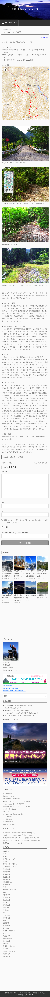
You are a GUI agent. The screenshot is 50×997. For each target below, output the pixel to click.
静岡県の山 (6, 956)
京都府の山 (6, 869)
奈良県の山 (6, 897)
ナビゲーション (11, 23)
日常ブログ (6, 915)
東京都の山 (6, 925)
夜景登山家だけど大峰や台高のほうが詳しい (19, 705)
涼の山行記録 (7, 685)
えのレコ (6, 811)
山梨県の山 (6, 905)
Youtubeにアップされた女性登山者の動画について (21, 713)
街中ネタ (6, 943)
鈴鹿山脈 (6, 949)
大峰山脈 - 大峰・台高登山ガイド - (14, 691)
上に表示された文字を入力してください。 (15, 533)
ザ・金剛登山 (7, 819)
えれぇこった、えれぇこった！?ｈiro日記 (16, 801)
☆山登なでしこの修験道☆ (11, 798)
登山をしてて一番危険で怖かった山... (42, 573)
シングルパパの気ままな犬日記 (13, 814)
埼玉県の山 (6, 884)
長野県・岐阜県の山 (9, 951)
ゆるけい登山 (14, 42)
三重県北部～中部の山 (10, 866)
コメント (4, 471)
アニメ (5, 854)
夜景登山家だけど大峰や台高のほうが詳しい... (7, 573)
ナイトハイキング (9, 859)
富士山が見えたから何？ (13, 708)
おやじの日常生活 (9, 824)
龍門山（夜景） (7, 463)
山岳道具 (6, 902)
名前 (2, 502)
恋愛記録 (6, 910)
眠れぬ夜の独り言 (9, 796)
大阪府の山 (6, 895)
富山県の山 (6, 900)
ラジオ (5, 861)
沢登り (5, 933)
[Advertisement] (25, 622)
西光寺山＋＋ (7, 843)
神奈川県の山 (7, 938)
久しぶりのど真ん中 (40, 463)
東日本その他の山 (9, 931)
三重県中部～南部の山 (10, 864)
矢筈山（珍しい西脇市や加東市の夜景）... (19, 597)
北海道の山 (6, 874)
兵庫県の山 (6, 872)
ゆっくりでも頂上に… (10, 809)
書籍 (4, 920)
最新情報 (6, 923)
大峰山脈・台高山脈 (9, 457)
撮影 (4, 913)
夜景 (4, 887)
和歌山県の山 (7, 882)
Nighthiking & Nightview (10, 688)
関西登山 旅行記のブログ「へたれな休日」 (17, 806)
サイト (3, 511)
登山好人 (34, 840)
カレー (5, 856)
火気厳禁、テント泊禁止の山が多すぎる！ (19, 710)
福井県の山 (6, 941)
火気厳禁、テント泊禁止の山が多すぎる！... (19, 573)
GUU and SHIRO (8, 816)
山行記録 (20, 457)
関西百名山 (6, 954)
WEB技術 (6, 851)
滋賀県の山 (6, 936)
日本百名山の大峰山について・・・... (7, 597)
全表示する (45, 37)
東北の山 (6, 928)
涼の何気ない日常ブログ (25, 5)
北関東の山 (6, 879)
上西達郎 (30, 835)
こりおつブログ (8, 822)
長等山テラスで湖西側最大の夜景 (14, 832)
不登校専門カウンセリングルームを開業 (16, 838)
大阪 (4, 892)
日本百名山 (6, 918)
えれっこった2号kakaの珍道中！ (13, 804)
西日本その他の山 (9, 946)
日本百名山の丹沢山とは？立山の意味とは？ (19, 715)
